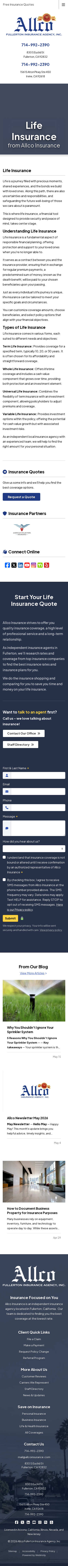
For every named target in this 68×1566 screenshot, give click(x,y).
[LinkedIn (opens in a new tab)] (20, 565)
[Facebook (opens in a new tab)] (7, 565)
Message (10, 816)
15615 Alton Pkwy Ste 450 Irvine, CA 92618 (34, 1506)
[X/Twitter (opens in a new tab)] (14, 565)
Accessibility (28, 1551)
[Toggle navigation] (63, 4)
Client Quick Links (34, 1332)
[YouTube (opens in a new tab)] (27, 565)
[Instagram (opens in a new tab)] (33, 565)
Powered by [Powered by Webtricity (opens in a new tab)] (34, 1555)
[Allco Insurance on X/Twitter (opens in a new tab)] (22, 1522)
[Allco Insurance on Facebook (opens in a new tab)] (16, 1522)
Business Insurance (34, 1419)
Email (6, 784)
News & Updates (34, 1395)
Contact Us (34, 1444)
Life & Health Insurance (34, 1426)
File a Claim (34, 1339)
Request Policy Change (34, 1351)
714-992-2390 (35, 44)
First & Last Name (16, 768)
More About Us (34, 1369)
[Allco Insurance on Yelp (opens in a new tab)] (51, 1522)
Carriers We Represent (34, 1382)
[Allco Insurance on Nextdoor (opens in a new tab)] (45, 1522)
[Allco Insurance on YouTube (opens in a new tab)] (34, 1522)
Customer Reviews (34, 1376)
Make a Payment (34, 1345)
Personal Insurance (34, 1413)
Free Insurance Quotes (18, 4)
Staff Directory (20, 744)
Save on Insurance (34, 1406)
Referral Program (34, 1358)
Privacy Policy (47, 1551)
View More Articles (33, 973)
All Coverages (34, 1432)
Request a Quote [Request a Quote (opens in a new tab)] (21, 497)
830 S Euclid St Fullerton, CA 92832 (34, 1465)
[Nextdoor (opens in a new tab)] (40, 565)
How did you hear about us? (21, 841)
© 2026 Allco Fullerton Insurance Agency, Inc (34, 1541)
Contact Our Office (23, 733)
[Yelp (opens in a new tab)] (46, 565)
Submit (10, 918)
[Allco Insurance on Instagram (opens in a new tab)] (39, 1522)
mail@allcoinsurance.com (34, 1457)
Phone (7, 800)
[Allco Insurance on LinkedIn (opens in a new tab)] (28, 1522)
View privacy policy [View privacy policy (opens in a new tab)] (51, 930)
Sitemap (12, 1551)
